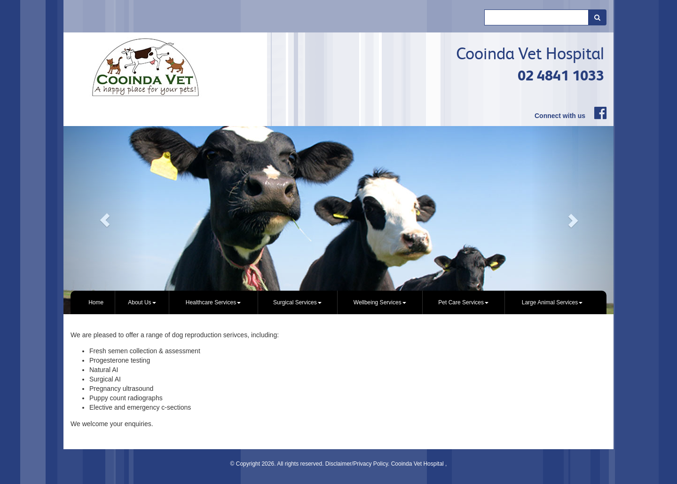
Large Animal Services (552, 302)
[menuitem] (96, 302)
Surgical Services (297, 302)
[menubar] (338, 302)
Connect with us (560, 115)
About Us (142, 302)
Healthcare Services (213, 302)
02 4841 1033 (561, 75)
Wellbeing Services (380, 302)
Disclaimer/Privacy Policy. (358, 463)
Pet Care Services (463, 302)
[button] (104, 220)
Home (95, 302)
